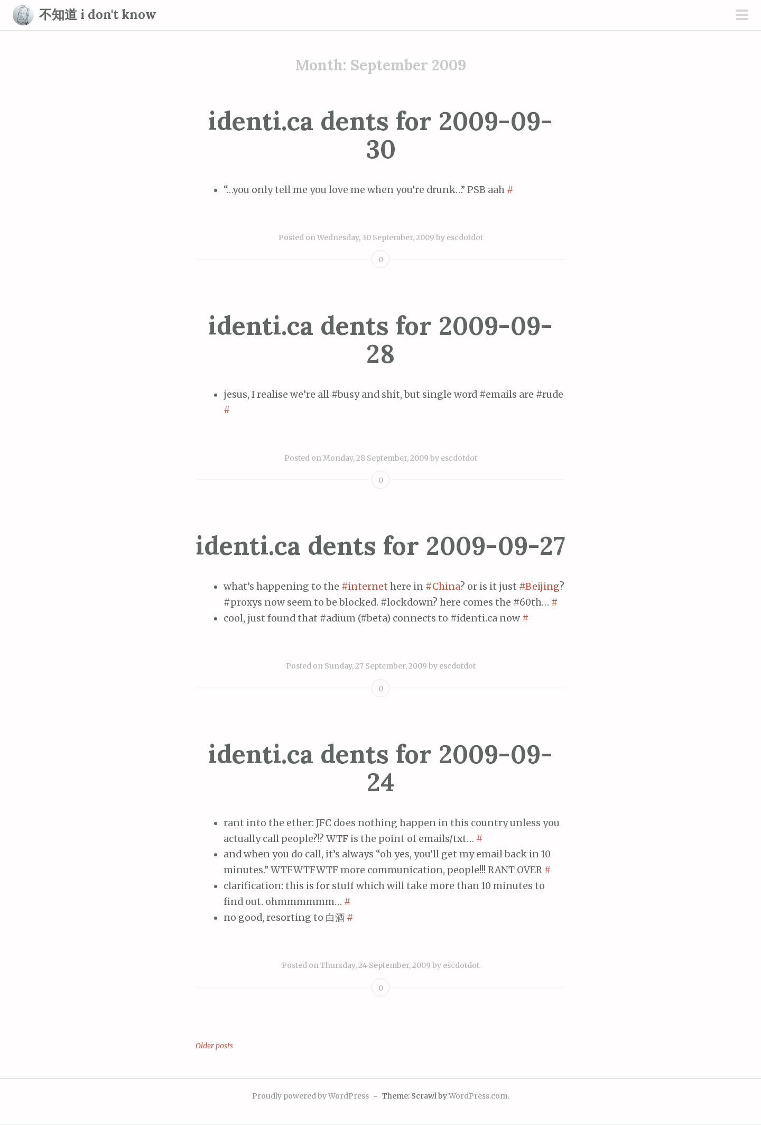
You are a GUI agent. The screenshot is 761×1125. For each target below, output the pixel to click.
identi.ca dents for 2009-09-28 (380, 339)
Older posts (214, 1045)
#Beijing (539, 586)
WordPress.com (478, 1096)
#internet (364, 586)
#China (442, 586)
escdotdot (465, 237)
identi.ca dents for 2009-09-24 (380, 768)
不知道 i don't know (97, 14)
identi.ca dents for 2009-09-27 (380, 545)
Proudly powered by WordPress (310, 1096)
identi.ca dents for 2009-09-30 (380, 135)
